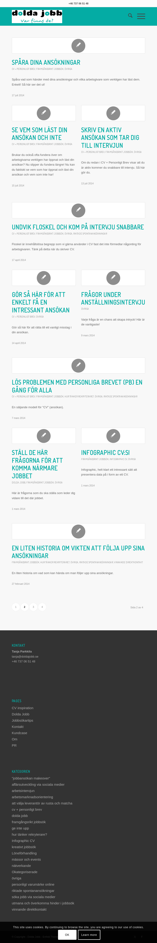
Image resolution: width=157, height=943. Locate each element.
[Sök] (127, 16)
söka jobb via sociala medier (33, 897)
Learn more (89, 935)
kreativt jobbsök (24, 847)
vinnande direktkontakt (128, 562)
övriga (68, 68)
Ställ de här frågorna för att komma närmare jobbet (37, 464)
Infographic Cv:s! (105, 452)
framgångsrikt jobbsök (50, 68)
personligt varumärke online (33, 884)
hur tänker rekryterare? (79, 396)
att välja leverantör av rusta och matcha (42, 803)
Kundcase (19, 733)
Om (14, 739)
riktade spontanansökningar (90, 233)
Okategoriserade (24, 872)
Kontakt (18, 727)
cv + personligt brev (23, 68)
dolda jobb (18, 482)
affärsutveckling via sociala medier (38, 784)
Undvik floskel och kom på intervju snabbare (78, 227)
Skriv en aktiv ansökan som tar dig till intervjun (110, 137)
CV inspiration (22, 708)
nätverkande (21, 866)
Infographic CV (118, 459)
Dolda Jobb (20, 714)
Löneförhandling (24, 853)
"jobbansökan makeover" (31, 778)
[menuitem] (127, 16)
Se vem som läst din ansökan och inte (39, 134)
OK (67, 935)
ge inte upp (20, 828)
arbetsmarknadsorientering (32, 797)
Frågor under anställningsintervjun (115, 298)
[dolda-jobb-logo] (65, 16)
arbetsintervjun (23, 791)
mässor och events (26, 859)
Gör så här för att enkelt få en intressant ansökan (41, 302)
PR (14, 745)
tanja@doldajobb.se (25, 656)
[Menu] (138, 16)
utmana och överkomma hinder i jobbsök (43, 903)
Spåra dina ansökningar (46, 62)
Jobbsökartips (22, 720)
